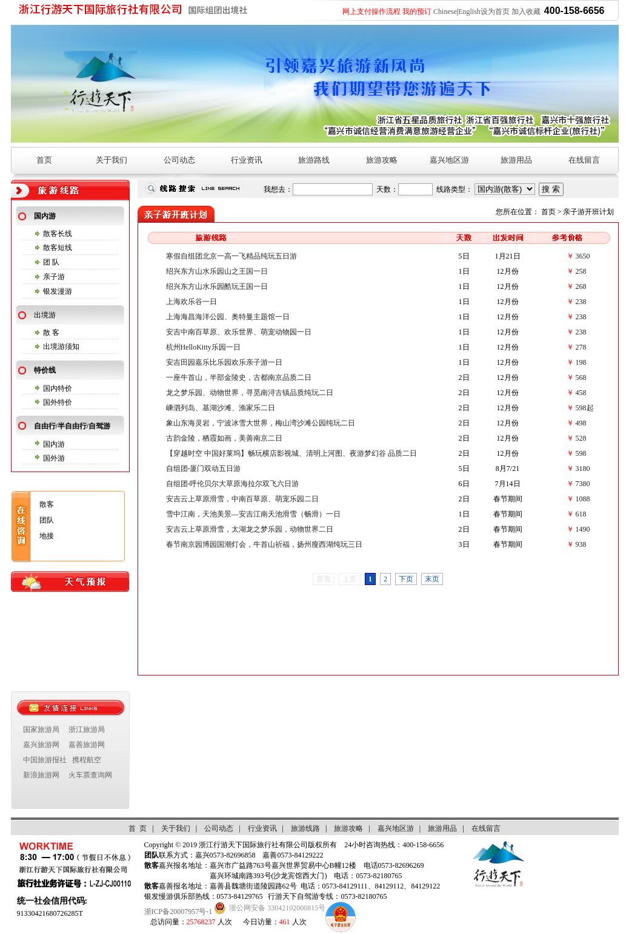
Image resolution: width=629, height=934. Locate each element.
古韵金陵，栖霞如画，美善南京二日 (224, 438)
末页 (432, 579)
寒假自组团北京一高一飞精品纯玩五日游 (231, 256)
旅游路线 (314, 159)
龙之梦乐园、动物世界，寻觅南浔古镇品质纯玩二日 (249, 392)
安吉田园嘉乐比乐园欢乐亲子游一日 (224, 362)
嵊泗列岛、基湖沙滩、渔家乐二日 (220, 408)
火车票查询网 (90, 775)
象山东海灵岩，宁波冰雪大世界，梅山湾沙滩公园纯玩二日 (260, 423)
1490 (583, 529)
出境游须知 (61, 346)
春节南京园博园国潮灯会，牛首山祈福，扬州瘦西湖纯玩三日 (264, 544)
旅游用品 (516, 159)
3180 (583, 468)
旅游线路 (305, 828)
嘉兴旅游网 (41, 744)
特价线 (45, 370)
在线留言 (584, 159)
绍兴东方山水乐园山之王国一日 (217, 271)
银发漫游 (57, 291)
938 (581, 544)
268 (581, 286)
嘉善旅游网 (86, 744)
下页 (406, 579)
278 (581, 347)
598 (581, 453)
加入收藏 (526, 11)
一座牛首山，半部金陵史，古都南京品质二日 (238, 377)
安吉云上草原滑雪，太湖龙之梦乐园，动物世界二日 (249, 529)
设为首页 (495, 11)
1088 (583, 499)
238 (581, 301)
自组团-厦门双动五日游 (203, 468)
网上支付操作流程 (371, 11)
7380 (583, 483)
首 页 (137, 828)
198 (581, 362)
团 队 (51, 262)
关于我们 (111, 159)
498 (581, 423)
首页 (44, 159)
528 (581, 438)
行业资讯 (246, 159)
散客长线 (57, 233)
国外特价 (57, 402)
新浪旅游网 (41, 775)
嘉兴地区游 (449, 159)
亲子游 (54, 276)
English (469, 11)
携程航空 (86, 760)
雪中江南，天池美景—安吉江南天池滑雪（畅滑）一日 (253, 514)
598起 (585, 408)
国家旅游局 (41, 729)
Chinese (445, 11)
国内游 (45, 216)
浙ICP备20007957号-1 (178, 911)
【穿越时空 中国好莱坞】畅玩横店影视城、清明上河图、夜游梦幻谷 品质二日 (291, 453)
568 (581, 377)
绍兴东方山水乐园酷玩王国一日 (217, 286)
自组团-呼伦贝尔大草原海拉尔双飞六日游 (232, 483)
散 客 (51, 332)
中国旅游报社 (45, 760)
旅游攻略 (382, 159)
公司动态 (179, 159)
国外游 (54, 458)
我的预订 (416, 11)
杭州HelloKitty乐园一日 (203, 347)
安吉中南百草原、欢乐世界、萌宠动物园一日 (238, 332)
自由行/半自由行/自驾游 (72, 426)
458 (581, 392)
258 (581, 271)
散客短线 (57, 247)
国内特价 (57, 388)
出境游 (45, 315)
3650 (583, 256)
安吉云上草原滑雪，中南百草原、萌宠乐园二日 (242, 499)
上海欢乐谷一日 (191, 301)
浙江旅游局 (86, 729)
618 (581, 514)
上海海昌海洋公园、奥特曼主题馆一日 (228, 317)
